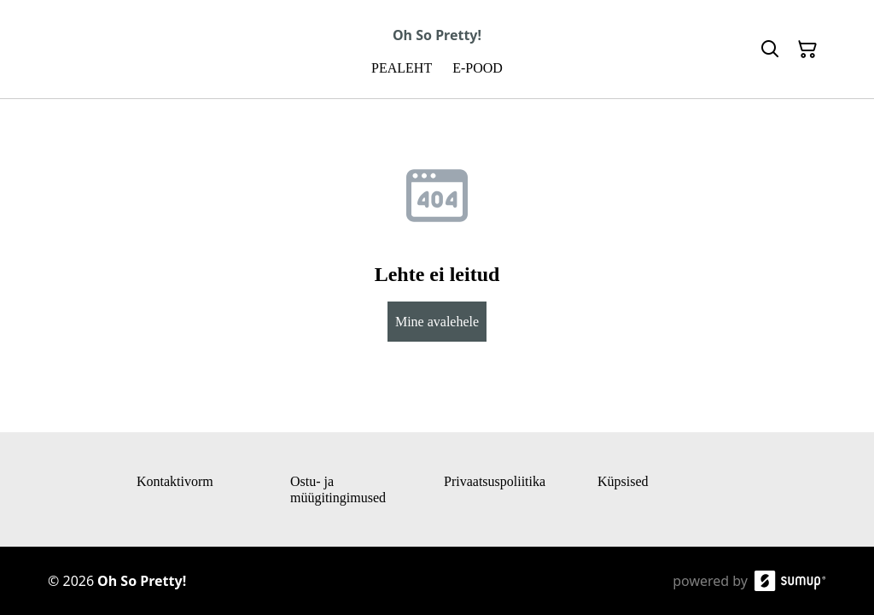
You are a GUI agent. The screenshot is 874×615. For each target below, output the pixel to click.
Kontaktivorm (175, 481)
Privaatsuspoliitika (494, 481)
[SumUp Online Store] (790, 581)
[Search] (770, 49)
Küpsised (623, 481)
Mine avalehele (437, 321)
